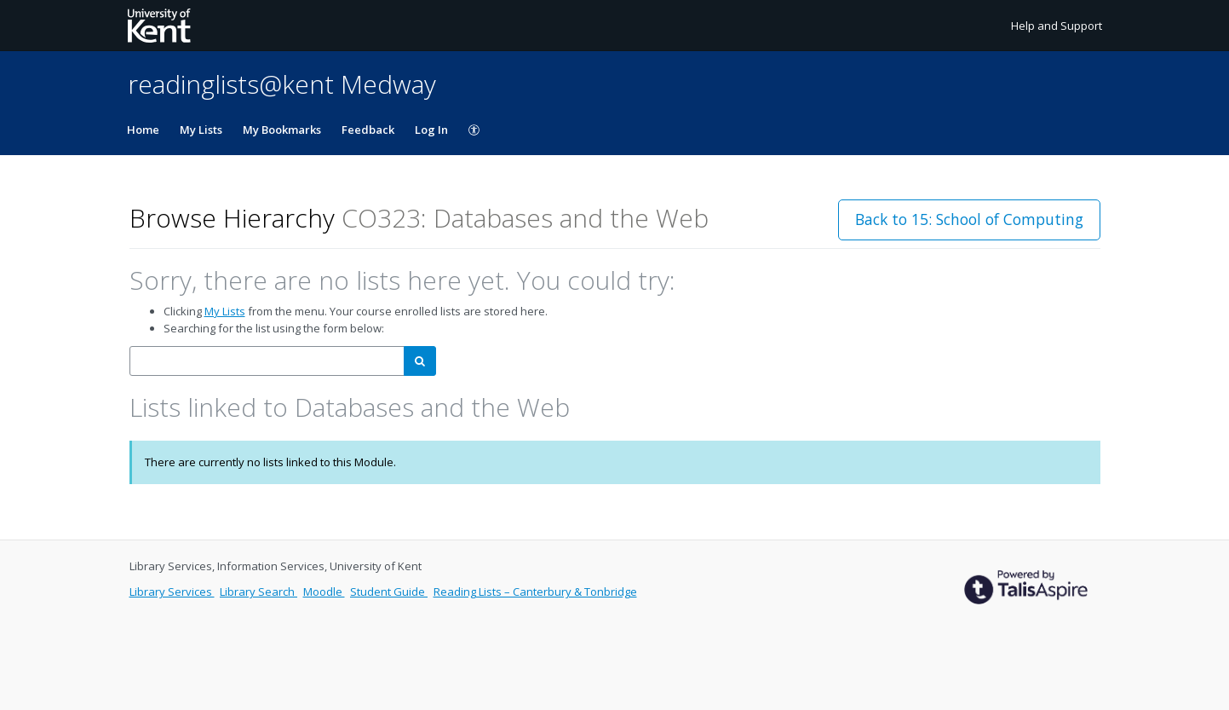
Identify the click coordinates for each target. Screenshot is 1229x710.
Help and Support (1056, 25)
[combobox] (267, 361)
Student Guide (389, 591)
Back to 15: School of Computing (969, 219)
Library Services (172, 591)
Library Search (258, 591)
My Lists (201, 129)
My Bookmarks (282, 129)
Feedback (368, 129)
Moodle (324, 591)
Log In (431, 129)
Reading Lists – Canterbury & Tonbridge (535, 591)
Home (143, 129)
